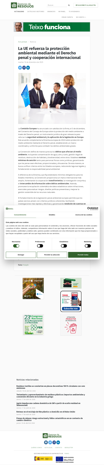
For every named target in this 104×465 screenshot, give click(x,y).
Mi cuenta (81, 17)
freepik (26, 265)
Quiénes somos (36, 447)
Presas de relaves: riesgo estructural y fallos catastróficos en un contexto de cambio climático (49, 419)
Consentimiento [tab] (20, 215)
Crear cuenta (67, 17)
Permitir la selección (52, 255)
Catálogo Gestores (35, 11)
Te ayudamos (74, 11)
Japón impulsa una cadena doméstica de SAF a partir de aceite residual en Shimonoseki (48, 404)
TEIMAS (66, 453)
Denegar (21, 255)
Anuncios (51, 11)
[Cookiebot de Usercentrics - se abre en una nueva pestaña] (89, 208)
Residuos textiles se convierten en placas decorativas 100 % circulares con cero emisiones (50, 387)
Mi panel (61, 11)
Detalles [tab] (52, 215)
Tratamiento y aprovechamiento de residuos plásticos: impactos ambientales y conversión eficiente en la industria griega (50, 396)
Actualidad (19, 11)
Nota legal (48, 447)
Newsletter (69, 447)
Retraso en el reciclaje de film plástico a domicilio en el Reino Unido (45, 412)
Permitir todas (83, 255)
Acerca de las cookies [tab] (83, 215)
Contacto (58, 447)
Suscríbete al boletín (86, 5)
